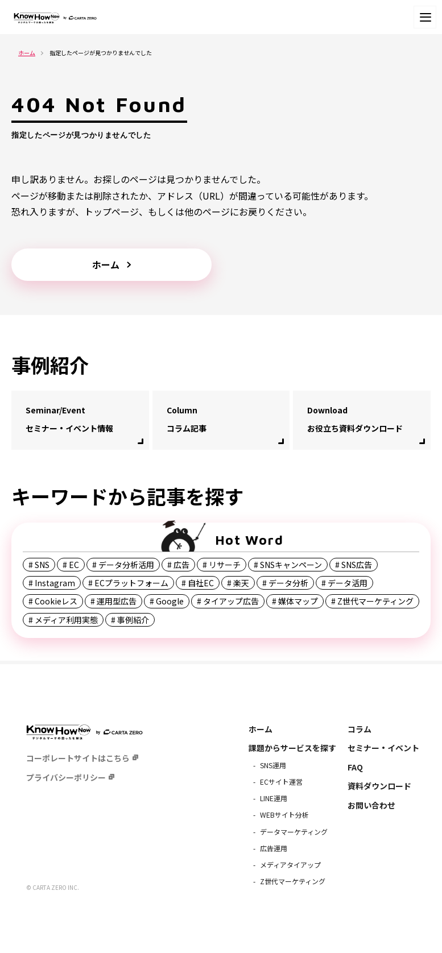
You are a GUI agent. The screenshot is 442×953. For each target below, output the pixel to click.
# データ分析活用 (123, 564)
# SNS (38, 564)
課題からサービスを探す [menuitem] (292, 747)
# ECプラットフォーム (128, 583)
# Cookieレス (52, 601)
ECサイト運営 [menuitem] (281, 781)
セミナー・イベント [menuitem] (383, 747)
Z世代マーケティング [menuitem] (292, 881)
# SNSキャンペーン (288, 564)
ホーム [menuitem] (260, 729)
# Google (167, 601)
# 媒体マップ (295, 601)
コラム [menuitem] (359, 729)
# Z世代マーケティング (372, 601)
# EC (71, 564)
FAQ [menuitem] (355, 767)
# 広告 (178, 564)
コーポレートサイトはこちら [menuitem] (78, 758)
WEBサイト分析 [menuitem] (284, 814)
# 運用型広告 (113, 601)
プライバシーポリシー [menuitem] (66, 777)
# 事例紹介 (130, 619)
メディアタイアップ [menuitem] (290, 864)
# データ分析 (285, 583)
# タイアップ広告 (228, 601)
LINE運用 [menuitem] (273, 798)
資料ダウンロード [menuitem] (379, 786)
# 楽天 (238, 583)
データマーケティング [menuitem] (294, 831)
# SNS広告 (353, 564)
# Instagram (51, 583)
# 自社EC (197, 583)
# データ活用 (344, 583)
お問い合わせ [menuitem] (371, 805)
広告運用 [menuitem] (273, 848)
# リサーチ (222, 564)
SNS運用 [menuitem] (273, 765)
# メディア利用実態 (63, 619)
